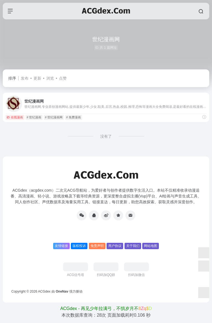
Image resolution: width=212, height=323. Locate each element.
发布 (25, 78)
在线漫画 (15, 117)
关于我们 (132, 246)
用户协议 (114, 246)
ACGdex (44, 291)
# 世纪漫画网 (54, 117)
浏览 (50, 78)
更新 (37, 78)
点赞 (63, 78)
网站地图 (150, 246)
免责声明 (97, 246)
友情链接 (61, 246)
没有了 (106, 136)
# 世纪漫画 (34, 117)
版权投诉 (79, 246)
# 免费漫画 (73, 117)
